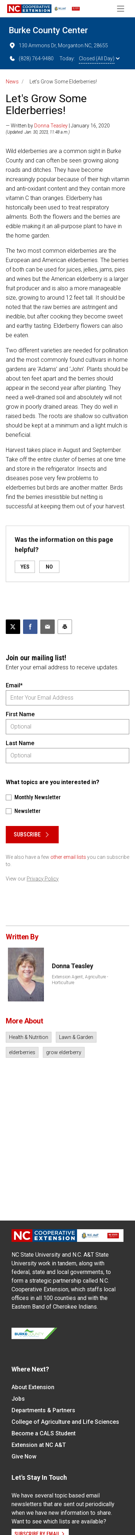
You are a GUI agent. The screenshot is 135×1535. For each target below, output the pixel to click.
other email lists (68, 857)
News (12, 81)
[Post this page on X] (13, 626)
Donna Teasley (51, 126)
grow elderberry (63, 1052)
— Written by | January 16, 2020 (58, 126)
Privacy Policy (43, 879)
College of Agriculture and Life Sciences (65, 1421)
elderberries (22, 1052)
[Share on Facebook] (30, 626)
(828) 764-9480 (31, 58)
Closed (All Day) (99, 58)
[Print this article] (65, 626)
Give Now (24, 1456)
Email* (14, 685)
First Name (20, 714)
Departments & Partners (43, 1410)
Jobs (18, 1398)
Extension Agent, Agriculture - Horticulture (80, 979)
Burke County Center (48, 30)
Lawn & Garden (76, 1037)
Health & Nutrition (28, 1037)
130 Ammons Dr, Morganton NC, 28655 (58, 45)
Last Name (20, 743)
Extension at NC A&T (39, 1444)
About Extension (33, 1387)
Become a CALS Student (44, 1433)
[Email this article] (47, 626)
